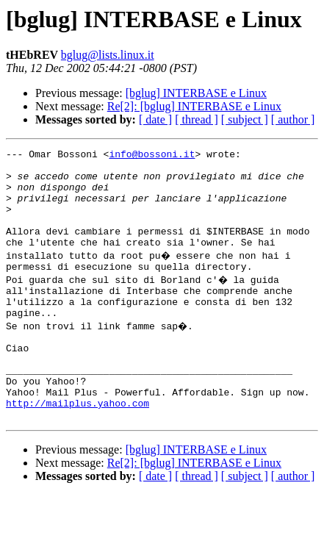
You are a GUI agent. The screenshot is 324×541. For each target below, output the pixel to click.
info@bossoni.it (152, 155)
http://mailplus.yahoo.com (77, 447)
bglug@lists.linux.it (107, 55)
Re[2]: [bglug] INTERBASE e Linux (194, 106)
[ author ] (293, 119)
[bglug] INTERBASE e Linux (196, 93)
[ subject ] (244, 119)
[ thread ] (196, 119)
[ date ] (155, 119)
